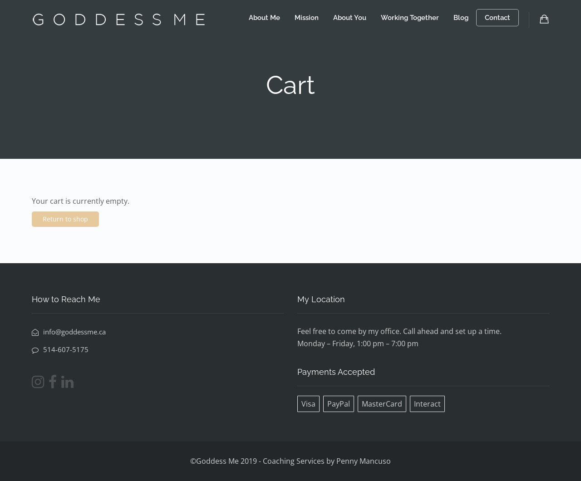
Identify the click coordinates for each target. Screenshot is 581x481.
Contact (497, 18)
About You (349, 18)
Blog (460, 18)
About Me (264, 18)
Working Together (410, 18)
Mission (307, 18)
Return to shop (65, 219)
